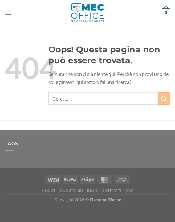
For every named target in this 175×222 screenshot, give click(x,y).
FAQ (129, 190)
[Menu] (8, 12)
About (48, 190)
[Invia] (164, 98)
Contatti (111, 190)
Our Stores (71, 190)
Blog (92, 190)
